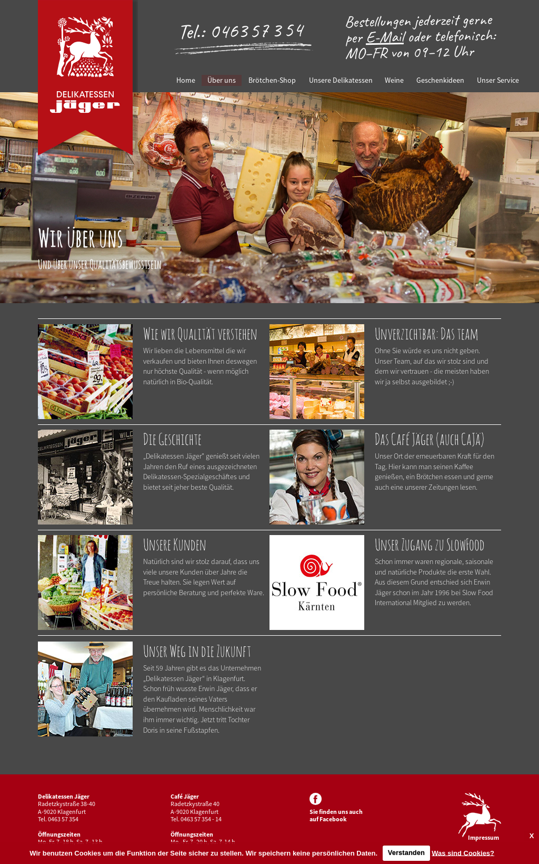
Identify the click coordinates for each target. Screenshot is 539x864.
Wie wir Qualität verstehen (200, 333)
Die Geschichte (172, 439)
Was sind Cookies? (463, 853)
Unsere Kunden (174, 544)
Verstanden (406, 853)
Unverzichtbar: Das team (426, 333)
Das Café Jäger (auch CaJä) (429, 439)
